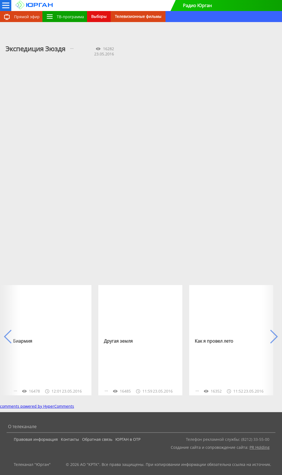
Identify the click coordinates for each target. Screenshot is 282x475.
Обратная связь (97, 439)
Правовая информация (36, 439)
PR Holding (260, 447)
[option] (49, 340)
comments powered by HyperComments (37, 406)
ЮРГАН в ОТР (127, 439)
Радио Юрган (197, 5)
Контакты (70, 439)
